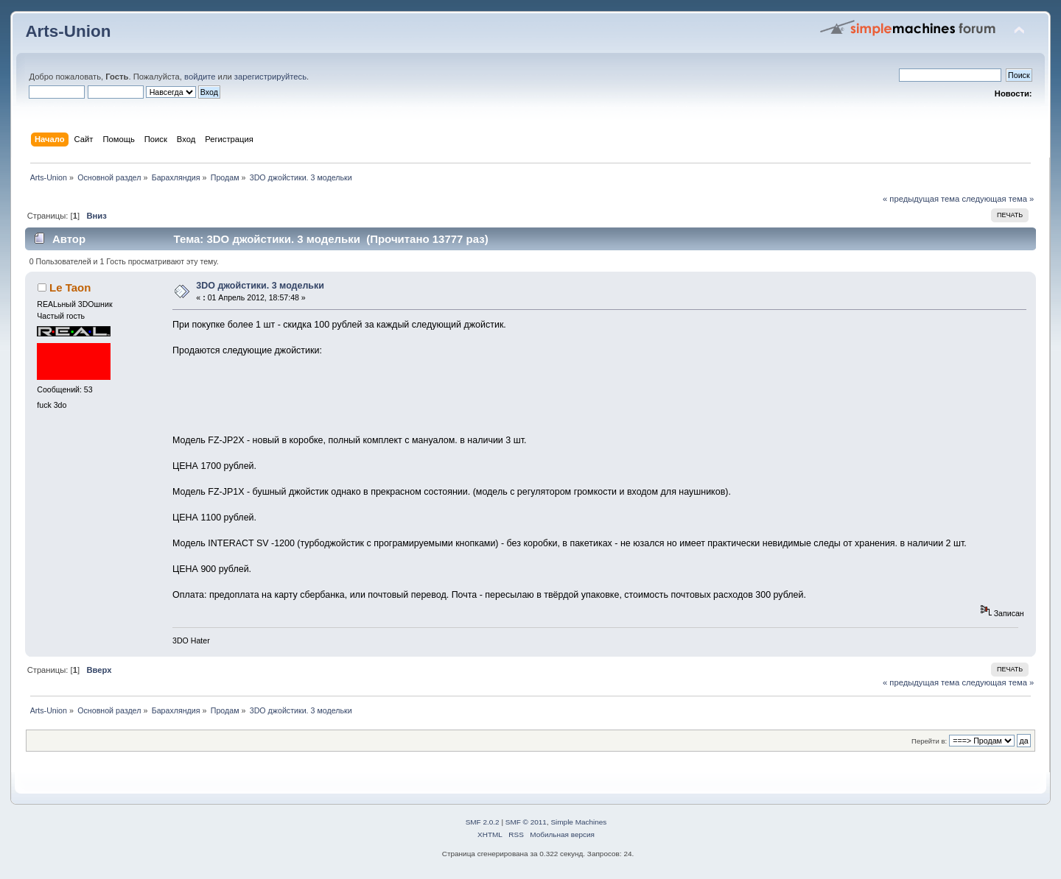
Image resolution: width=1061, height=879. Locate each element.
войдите (199, 76)
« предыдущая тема (921, 198)
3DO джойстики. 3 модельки (260, 285)
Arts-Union (68, 31)
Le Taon (70, 287)
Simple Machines (578, 822)
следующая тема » (998, 198)
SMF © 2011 (526, 822)
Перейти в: (929, 741)
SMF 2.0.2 (483, 822)
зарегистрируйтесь (270, 76)
